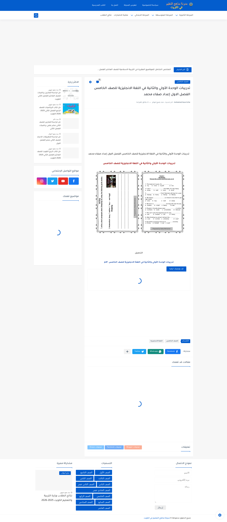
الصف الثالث (104, 478)
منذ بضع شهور (53, 90)
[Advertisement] (113, 42)
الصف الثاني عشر (86, 484)
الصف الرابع (84, 496)
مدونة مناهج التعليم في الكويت (157, 518)
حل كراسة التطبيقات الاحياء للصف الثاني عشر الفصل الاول (49, 140)
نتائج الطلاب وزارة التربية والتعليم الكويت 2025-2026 (56, 498)
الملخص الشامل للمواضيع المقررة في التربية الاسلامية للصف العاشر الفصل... (134, 70)
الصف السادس (86, 502)
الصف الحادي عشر (101, 490)
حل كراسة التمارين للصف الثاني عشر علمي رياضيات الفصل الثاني (50, 125)
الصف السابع (104, 502)
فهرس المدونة (130, 5)
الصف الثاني (104, 484)
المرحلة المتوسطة (164, 15)
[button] (173, 351)
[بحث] (36, 15)
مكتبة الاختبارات (121, 15)
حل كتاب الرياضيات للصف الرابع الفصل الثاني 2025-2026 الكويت (50, 111)
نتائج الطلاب (106, 15)
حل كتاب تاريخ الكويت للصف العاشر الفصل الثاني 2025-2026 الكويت (49, 155)
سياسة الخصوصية (150, 5)
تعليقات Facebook (114, 447)
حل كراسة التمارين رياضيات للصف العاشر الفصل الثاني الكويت (49, 96)
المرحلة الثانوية (186, 15)
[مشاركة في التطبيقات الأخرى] (127, 351)
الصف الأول (105, 472)
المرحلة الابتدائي (142, 15)
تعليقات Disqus (96, 447)
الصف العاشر (104, 508)
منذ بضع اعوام (53, 134)
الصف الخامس (182, 82)
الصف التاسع (86, 472)
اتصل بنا (114, 5)
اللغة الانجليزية (156, 341)
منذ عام (55, 119)
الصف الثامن (86, 478)
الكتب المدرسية (98, 5)
